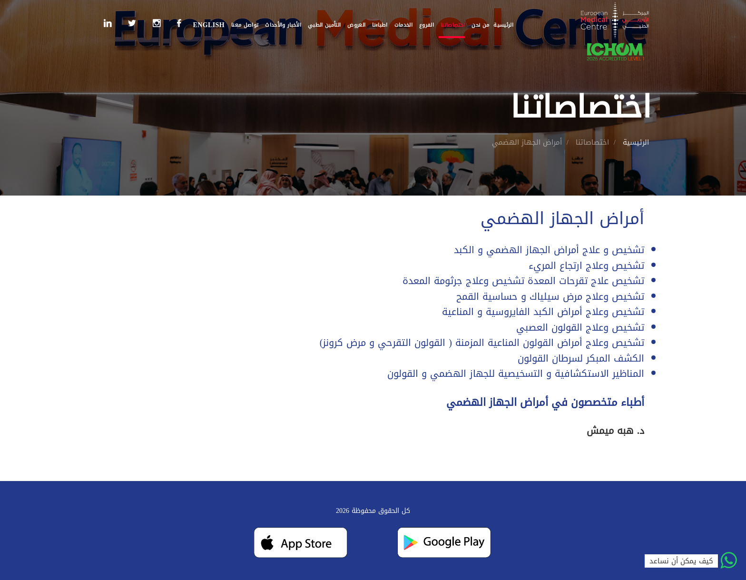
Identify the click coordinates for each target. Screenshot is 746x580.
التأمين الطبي (324, 25)
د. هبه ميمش (615, 431)
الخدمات (403, 25)
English (209, 25)
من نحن (480, 25)
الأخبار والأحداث (283, 25)
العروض (356, 25)
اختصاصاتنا (453, 25)
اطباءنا (379, 25)
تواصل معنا (244, 25)
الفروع (426, 25)
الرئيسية (503, 25)
